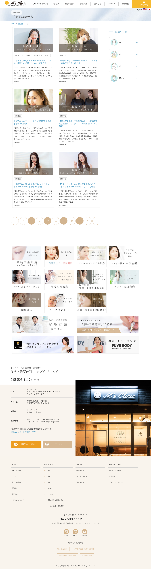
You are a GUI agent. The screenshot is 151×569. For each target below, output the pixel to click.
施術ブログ (80, 482)
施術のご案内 (48, 464)
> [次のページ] (87, 221)
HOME (13, 23)
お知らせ (79, 464)
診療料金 (15, 494)
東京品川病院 (87, 555)
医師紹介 (15, 488)
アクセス (58, 444)
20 (72, 221)
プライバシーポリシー (116, 482)
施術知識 (20, 23)
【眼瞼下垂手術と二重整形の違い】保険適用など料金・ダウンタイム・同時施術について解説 (78, 123)
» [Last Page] (96, 221)
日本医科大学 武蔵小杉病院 (83, 549)
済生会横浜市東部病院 (67, 555)
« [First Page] (14, 221)
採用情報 (112, 476)
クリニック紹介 (17, 470)
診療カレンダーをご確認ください (24, 432)
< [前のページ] (23, 221)
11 (56, 221)
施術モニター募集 (115, 470)
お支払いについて (18, 500)
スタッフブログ (81, 476)
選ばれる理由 (16, 482)
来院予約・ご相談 (28, 444)
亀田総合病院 (62, 549)
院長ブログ (80, 470)
